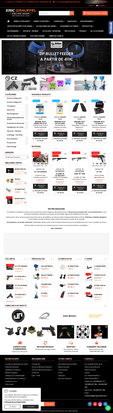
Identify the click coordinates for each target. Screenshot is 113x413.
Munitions (71, 21)
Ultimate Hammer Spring (21, 189)
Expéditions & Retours (13, 370)
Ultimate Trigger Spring (74, 266)
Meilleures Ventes (13, 163)
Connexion (104, 2)
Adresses (61, 376)
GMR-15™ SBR (79, 174)
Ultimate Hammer (74, 284)
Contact (89, 359)
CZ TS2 (99, 172)
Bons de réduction (64, 378)
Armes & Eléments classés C (42, 370)
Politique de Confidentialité (14, 376)
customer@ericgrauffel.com (70, 2)
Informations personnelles (67, 364)
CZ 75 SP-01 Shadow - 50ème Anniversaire (21, 266)
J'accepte (30, 407)
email (76, 351)
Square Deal (46, 293)
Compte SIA (36, 364)
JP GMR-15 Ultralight (60, 175)
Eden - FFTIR (36, 376)
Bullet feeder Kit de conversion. (47, 284)
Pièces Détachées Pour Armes (19, 26)
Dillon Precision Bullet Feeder (47, 275)
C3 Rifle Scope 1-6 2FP (100, 284)
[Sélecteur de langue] (101, 6)
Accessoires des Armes (46, 26)
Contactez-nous (11, 381)
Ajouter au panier (39, 134)
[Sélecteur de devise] (92, 6)
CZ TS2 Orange (40, 172)
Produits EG (87, 26)
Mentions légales (11, 373)
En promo (36, 146)
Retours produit (63, 367)
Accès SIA (35, 373)
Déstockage (70, 31)
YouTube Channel (37, 36)
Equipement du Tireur (69, 26)
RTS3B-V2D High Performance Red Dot (100, 294)
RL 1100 (44, 266)
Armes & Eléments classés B (42, 367)
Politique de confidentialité (14, 402)
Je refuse (12, 407)
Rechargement (86, 21)
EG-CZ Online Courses (16, 36)
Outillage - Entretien (51, 31)
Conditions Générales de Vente (16, 364)
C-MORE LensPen (100, 275)
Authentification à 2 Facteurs (15, 378)
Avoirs (60, 373)
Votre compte (65, 359)
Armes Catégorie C (42, 21)
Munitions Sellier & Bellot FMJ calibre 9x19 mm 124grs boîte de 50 (21, 169)
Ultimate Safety (74, 293)
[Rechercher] (56, 13)
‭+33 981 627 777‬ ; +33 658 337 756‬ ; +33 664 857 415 (33, 2)
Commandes (63, 370)
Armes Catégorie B (21, 21)
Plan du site (9, 384)
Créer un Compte (56, 36)
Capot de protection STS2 (100, 266)
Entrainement (13, 31)
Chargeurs (58, 21)
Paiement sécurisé (12, 367)
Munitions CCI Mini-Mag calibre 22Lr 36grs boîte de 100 (21, 198)
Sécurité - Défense (30, 31)
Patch (17, 179)
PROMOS (82, 31)
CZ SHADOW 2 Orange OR (21, 285)
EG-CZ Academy (97, 31)
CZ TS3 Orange (21, 294)
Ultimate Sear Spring (74, 275)
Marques (9, 152)
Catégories (10, 94)
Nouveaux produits (41, 94)
